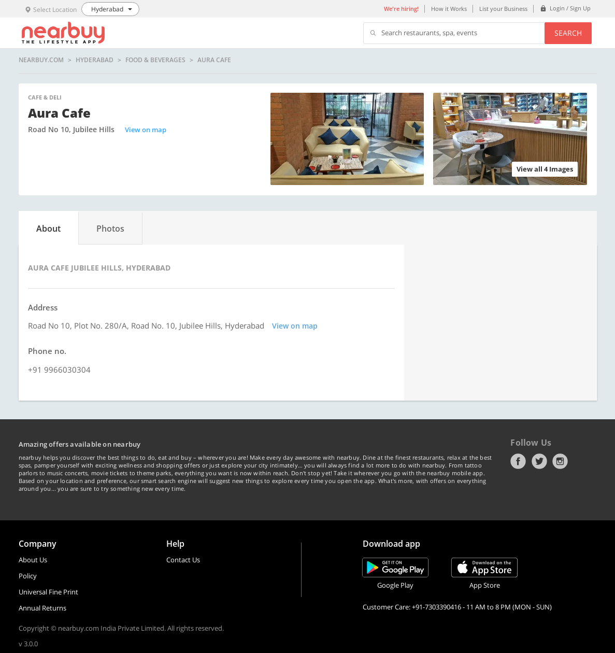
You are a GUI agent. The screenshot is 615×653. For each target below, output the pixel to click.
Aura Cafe (214, 60)
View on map (145, 129)
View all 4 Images (545, 169)
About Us (33, 559)
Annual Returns (42, 608)
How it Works (449, 8)
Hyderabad (94, 60)
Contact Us (183, 559)
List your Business (503, 8)
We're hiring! (401, 8)
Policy (28, 575)
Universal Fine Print (48, 592)
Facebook (518, 461)
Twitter (539, 461)
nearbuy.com (41, 60)
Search (568, 33)
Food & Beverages (155, 60)
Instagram (560, 461)
